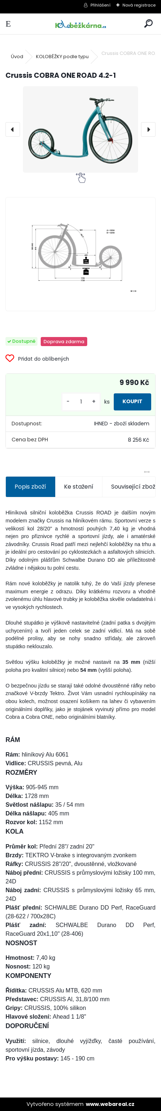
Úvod (17, 56)
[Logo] (80, 24)
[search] (148, 24)
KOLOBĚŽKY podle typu (62, 56)
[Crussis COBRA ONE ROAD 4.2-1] (80, 129)
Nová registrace (139, 5)
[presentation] (12, 129)
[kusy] (81, 402)
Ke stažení (78, 486)
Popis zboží (30, 486)
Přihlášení (100, 5)
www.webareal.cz (110, 1104)
